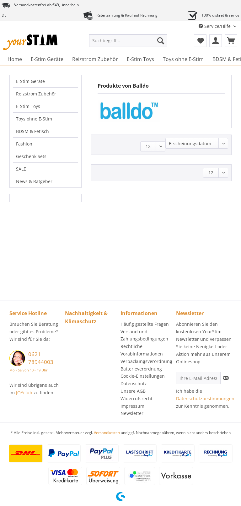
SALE (21, 169)
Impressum (132, 406)
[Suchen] (160, 40)
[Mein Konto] (215, 40)
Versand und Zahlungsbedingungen (144, 335)
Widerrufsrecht (136, 398)
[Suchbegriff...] (128, 40)
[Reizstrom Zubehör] (95, 59)
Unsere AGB (133, 391)
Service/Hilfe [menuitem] (215, 26)
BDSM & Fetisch (32, 131)
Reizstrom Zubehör (36, 94)
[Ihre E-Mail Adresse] (198, 378)
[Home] (14, 59)
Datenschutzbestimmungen (205, 398)
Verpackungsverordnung (146, 361)
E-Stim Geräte (30, 81)
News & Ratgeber (34, 181)
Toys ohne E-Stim (34, 119)
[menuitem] (128, 43)
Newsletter (131, 413)
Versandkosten (107, 432)
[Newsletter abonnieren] (225, 378)
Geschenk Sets (31, 156)
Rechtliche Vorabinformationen (141, 350)
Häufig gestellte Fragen (144, 324)
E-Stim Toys (28, 106)
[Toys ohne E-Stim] (183, 59)
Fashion (24, 144)
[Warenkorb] (231, 40)
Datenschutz (133, 383)
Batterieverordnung (141, 369)
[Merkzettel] (200, 40)
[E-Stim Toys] (140, 59)
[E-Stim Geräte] (47, 59)
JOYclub (24, 393)
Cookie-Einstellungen (142, 376)
